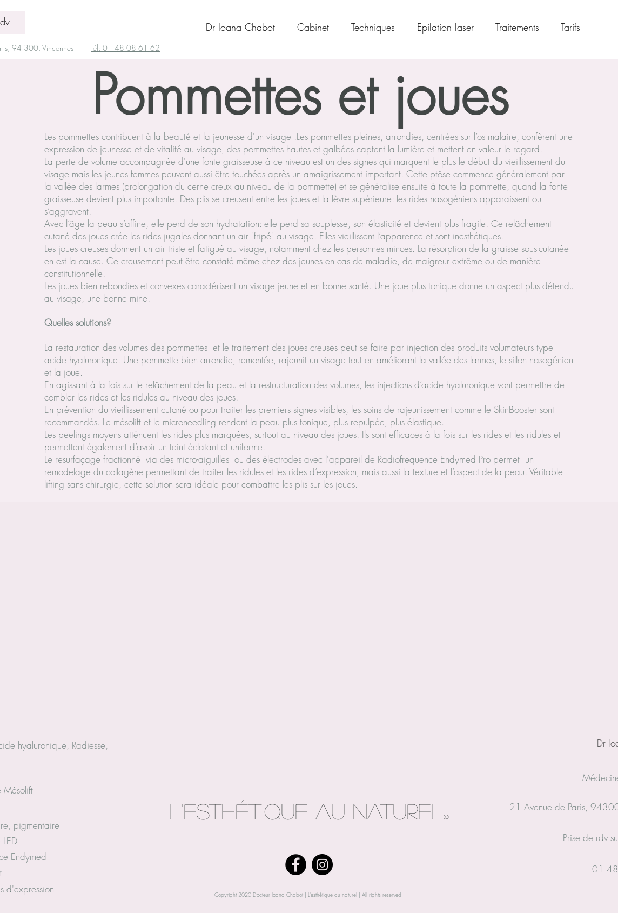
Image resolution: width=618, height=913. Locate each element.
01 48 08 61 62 (131, 48)
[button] (522, 27)
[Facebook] (295, 864)
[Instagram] (322, 864)
